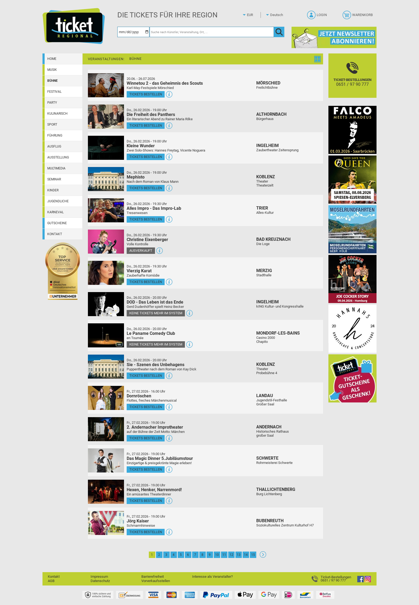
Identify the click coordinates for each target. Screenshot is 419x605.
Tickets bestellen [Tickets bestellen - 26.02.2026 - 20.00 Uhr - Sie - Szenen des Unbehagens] (145, 376)
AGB (51, 581)
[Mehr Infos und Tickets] (106, 85)
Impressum (99, 577)
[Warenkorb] (358, 16)
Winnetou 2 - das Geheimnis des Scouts (165, 83)
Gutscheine (57, 223)
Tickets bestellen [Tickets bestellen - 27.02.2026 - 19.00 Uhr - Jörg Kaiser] (145, 532)
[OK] (279, 32)
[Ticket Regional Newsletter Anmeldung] (334, 37)
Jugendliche (58, 201)
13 (238, 555)
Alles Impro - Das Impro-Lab (154, 208)
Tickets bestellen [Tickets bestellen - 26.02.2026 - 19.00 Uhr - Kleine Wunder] (145, 157)
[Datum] (133, 32)
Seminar (54, 179)
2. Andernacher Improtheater (155, 427)
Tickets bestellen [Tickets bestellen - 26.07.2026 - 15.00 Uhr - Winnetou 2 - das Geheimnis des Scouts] (145, 94)
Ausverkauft (140, 251)
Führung (54, 135)
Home (51, 59)
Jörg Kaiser (138, 520)
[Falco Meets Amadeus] (352, 130)
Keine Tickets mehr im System (155, 313)
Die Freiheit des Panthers (151, 114)
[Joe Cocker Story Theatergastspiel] (352, 279)
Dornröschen (139, 395)
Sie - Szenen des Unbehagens (155, 364)
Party (52, 102)
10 (217, 555)
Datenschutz (100, 581)
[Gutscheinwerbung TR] (352, 378)
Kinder (53, 190)
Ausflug (54, 146)
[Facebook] (360, 581)
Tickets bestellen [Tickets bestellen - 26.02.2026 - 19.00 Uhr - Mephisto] (145, 188)
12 (231, 555)
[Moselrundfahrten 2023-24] (352, 229)
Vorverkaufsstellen (155, 581)
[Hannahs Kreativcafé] (352, 329)
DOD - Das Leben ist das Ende (155, 302)
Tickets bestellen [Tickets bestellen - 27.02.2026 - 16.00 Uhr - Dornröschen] (145, 407)
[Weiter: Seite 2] (263, 556)
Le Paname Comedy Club (151, 333)
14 (246, 555)
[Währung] (255, 15)
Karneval (55, 212)
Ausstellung (58, 157)
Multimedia (56, 168)
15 (253, 555)
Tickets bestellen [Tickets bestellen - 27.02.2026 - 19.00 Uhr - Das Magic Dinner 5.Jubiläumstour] (145, 469)
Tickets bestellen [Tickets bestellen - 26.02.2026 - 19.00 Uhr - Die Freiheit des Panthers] (145, 125)
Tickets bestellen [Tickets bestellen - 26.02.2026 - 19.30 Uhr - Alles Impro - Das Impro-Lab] (145, 219)
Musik (52, 70)
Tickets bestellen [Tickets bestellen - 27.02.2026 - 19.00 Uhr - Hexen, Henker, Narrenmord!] (145, 501)
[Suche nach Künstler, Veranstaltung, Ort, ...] (212, 32)
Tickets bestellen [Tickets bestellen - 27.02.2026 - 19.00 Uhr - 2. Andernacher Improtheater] (145, 438)
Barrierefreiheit (152, 577)
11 (224, 555)
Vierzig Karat (139, 270)
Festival (54, 92)
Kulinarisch (57, 113)
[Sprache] (278, 15)
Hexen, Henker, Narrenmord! (154, 489)
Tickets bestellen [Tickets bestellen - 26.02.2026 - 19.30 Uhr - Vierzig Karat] (145, 282)
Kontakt (54, 234)
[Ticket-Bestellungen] (352, 80)
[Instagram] (367, 581)
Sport (52, 124)
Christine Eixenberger (147, 239)
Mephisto (136, 177)
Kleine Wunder (141, 145)
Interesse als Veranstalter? (212, 577)
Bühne (52, 81)
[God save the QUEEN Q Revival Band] (352, 179)
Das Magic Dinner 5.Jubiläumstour (160, 458)
